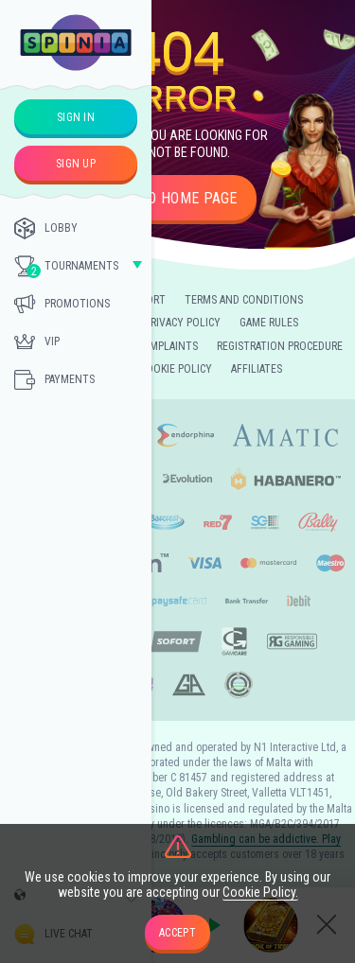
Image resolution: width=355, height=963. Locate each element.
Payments (54, 379)
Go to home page (177, 198)
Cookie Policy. (260, 892)
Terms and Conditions (244, 299)
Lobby (46, 228)
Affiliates (256, 369)
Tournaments (66, 266)
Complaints (167, 346)
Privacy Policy (183, 322)
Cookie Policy (176, 369)
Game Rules (269, 322)
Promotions (62, 303)
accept (177, 932)
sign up (76, 163)
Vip (37, 341)
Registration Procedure (280, 346)
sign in (76, 117)
